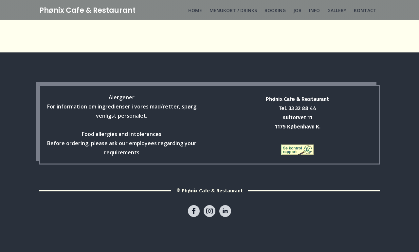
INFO (314, 10)
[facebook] (194, 211)
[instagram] (209, 211)
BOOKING (275, 10)
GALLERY (336, 10)
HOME (195, 10)
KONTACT (365, 10)
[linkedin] (225, 211)
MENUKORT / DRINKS (233, 10)
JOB (297, 10)
